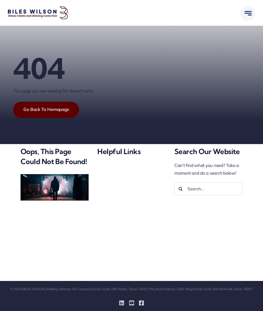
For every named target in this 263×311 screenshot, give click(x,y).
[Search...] (208, 188)
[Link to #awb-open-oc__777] (248, 13)
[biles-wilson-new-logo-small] (38, 8)
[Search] (180, 188)
